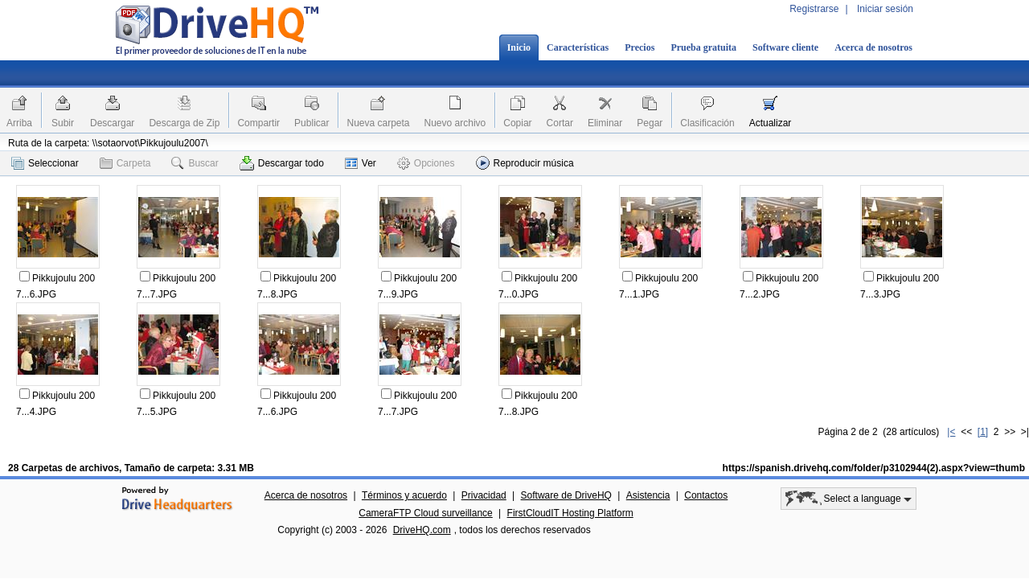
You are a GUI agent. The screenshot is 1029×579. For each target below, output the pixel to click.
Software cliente (785, 47)
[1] (983, 431)
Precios (639, 47)
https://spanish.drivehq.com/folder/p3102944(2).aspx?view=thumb (874, 468)
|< (951, 431)
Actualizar (770, 123)
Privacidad (483, 495)
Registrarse (813, 8)
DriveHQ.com (422, 530)
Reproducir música (525, 163)
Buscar (194, 163)
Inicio (519, 47)
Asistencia (648, 495)
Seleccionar (45, 163)
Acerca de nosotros (873, 47)
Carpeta (125, 163)
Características (578, 47)
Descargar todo (282, 163)
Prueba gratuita (703, 47)
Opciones (426, 163)
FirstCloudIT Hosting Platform (570, 513)
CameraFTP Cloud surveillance (426, 513)
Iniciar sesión (885, 8)
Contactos (706, 495)
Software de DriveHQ (566, 495)
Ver (360, 163)
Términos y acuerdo (404, 495)
